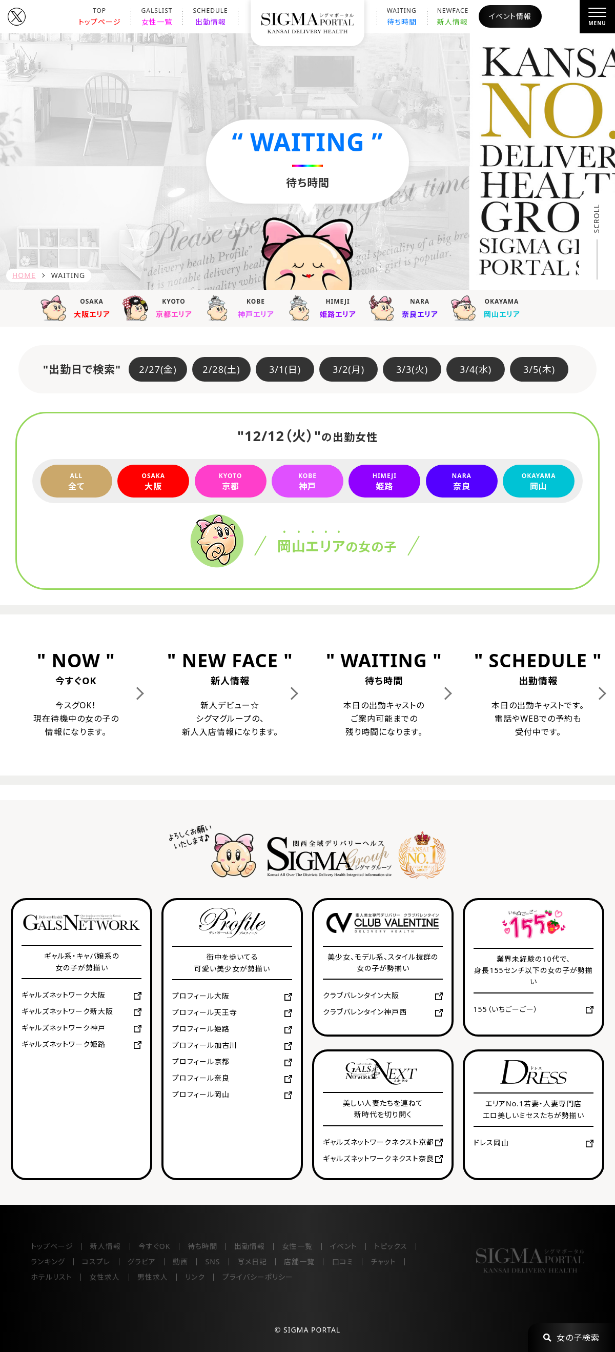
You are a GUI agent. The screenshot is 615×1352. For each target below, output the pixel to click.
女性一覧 (157, 16)
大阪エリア (78, 307)
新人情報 (453, 16)
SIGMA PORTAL (311, 1330)
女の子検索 (571, 1337)
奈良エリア (406, 307)
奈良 (462, 481)
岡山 (539, 481)
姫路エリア (324, 307)
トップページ (99, 16)
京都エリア (160, 307)
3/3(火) (412, 369)
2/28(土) (221, 369)
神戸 (307, 481)
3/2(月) (348, 369)
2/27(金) (157, 369)
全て (76, 481)
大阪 (153, 481)
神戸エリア (242, 307)
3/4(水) (475, 369)
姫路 (384, 481)
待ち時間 (402, 16)
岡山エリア (488, 307)
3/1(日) (285, 369)
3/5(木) (539, 369)
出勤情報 (210, 16)
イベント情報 (510, 16)
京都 (230, 481)
